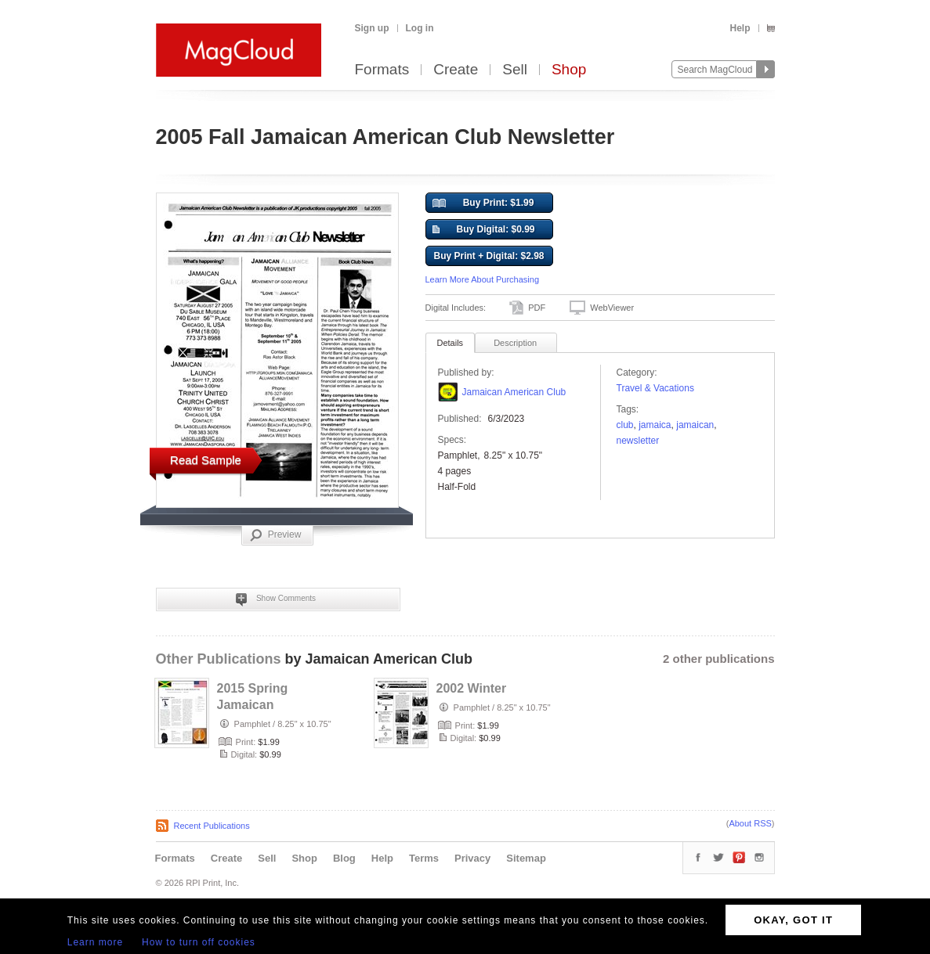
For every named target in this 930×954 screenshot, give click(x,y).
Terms (424, 858)
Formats (382, 70)
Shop (569, 70)
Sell (514, 70)
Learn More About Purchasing (482, 279)
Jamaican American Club (514, 392)
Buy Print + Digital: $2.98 (488, 255)
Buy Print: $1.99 (483, 203)
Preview (276, 535)
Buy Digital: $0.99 (483, 230)
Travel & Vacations (655, 388)
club (625, 424)
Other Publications (218, 659)
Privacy (472, 858)
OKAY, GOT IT (793, 920)
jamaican (695, 424)
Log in (420, 28)
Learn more (95, 942)
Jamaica (655, 424)
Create (455, 70)
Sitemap (526, 858)
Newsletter (638, 440)
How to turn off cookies (198, 942)
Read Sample (205, 459)
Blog (344, 858)
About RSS (750, 823)
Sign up (372, 28)
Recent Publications (212, 825)
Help (739, 28)
